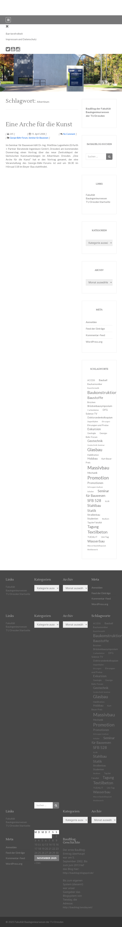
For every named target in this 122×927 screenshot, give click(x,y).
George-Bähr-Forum (19, 137)
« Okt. (37, 862)
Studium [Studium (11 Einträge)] (105, 519)
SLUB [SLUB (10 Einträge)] (107, 501)
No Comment (67, 133)
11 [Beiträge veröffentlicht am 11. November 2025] (39, 844)
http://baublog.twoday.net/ (78, 907)
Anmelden (91, 322)
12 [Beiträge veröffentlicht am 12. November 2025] (43, 844)
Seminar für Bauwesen (38, 137)
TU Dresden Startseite (98, 201)
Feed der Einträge (95, 328)
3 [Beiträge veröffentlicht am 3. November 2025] (35, 840)
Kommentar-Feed (95, 335)
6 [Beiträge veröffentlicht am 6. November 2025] (46, 840)
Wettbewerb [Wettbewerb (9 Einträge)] (92, 549)
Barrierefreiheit (14, 33)
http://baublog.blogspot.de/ (78, 872)
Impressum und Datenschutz (21, 39)
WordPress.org (94, 341)
